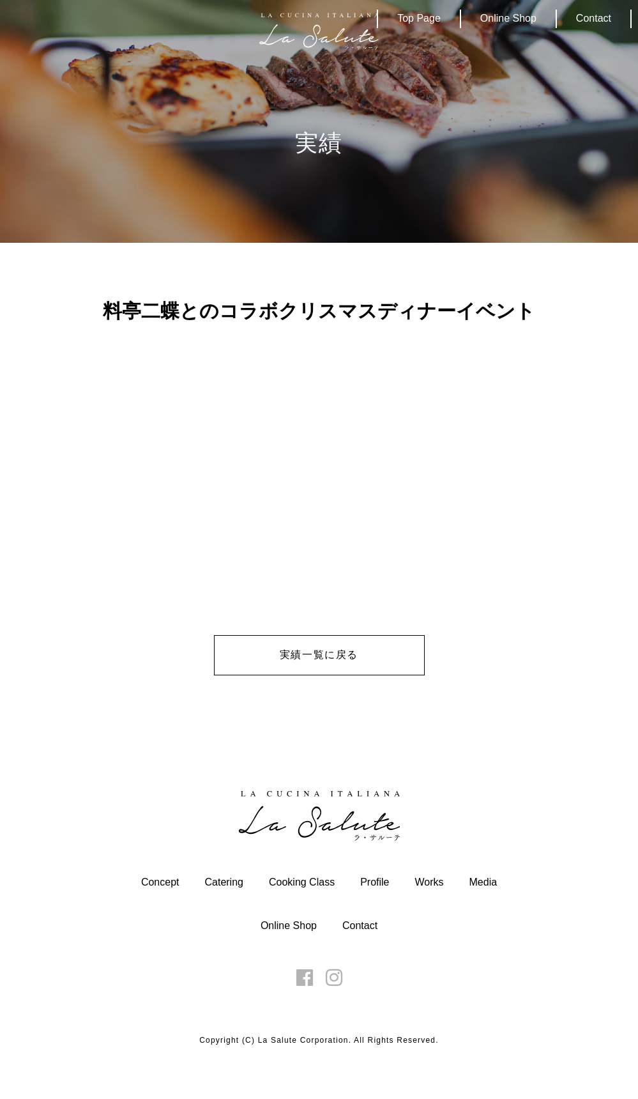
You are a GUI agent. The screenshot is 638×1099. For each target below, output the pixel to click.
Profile (374, 882)
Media (483, 882)
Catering (223, 882)
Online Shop (508, 18)
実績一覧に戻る (319, 654)
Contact (593, 18)
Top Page (419, 18)
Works (428, 882)
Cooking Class (302, 882)
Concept (160, 882)
